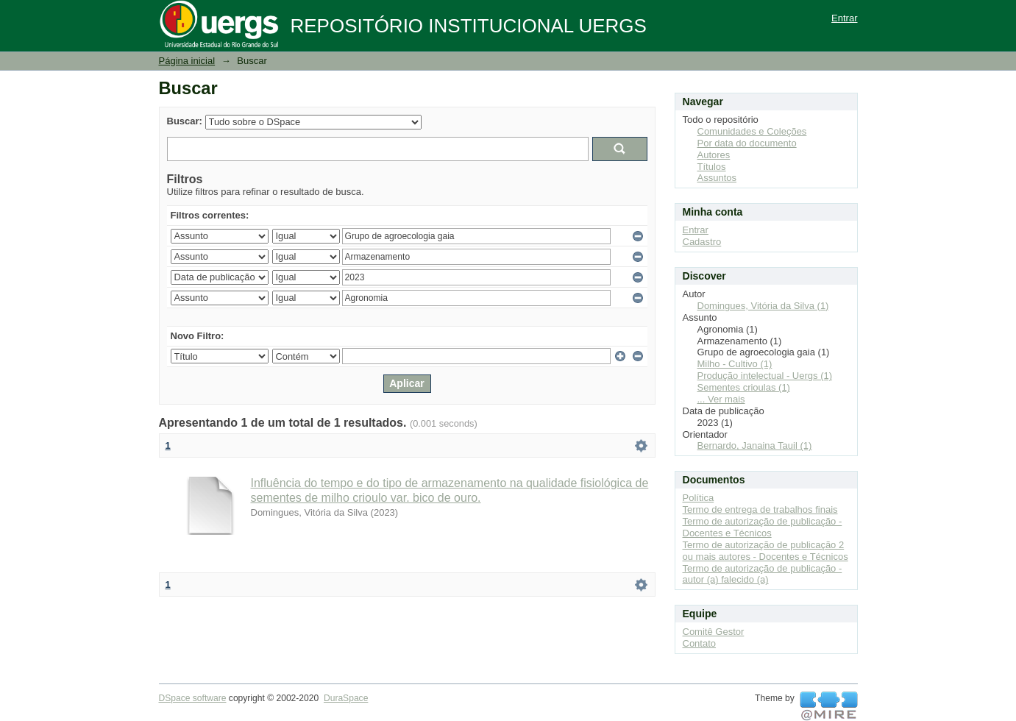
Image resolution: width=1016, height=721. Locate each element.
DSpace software (193, 698)
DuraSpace (346, 698)
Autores (714, 154)
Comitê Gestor (714, 631)
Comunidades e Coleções (752, 131)
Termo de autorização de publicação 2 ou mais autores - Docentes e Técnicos (765, 550)
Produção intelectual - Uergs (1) (765, 375)
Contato (700, 643)
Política (698, 497)
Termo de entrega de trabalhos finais (760, 509)
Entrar (844, 18)
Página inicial (187, 60)
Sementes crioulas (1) (743, 387)
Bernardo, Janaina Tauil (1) (754, 445)
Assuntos (716, 177)
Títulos (711, 166)
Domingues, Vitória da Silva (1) (763, 305)
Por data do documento (747, 143)
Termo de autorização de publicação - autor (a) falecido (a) (762, 574)
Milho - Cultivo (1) (734, 363)
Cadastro (702, 241)
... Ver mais (721, 399)
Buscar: (184, 121)
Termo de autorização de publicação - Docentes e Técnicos (762, 527)
